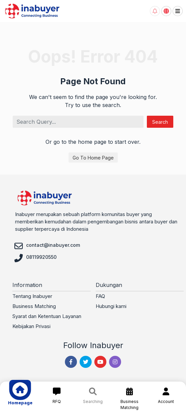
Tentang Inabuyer (32, 296)
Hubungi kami (111, 306)
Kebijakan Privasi (31, 326)
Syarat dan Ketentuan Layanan (46, 316)
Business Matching (34, 306)
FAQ (100, 296)
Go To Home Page (93, 158)
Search (160, 122)
